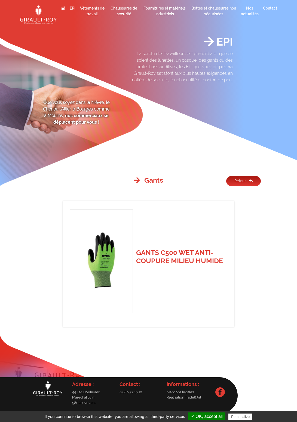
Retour (243, 181)
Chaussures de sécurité (124, 11)
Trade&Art (193, 397)
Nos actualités (250, 11)
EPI (72, 8)
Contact (270, 8)
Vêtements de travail (92, 11)
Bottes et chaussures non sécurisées (213, 11)
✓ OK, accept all (207, 416)
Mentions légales (180, 392)
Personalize (240, 417)
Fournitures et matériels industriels (164, 11)
